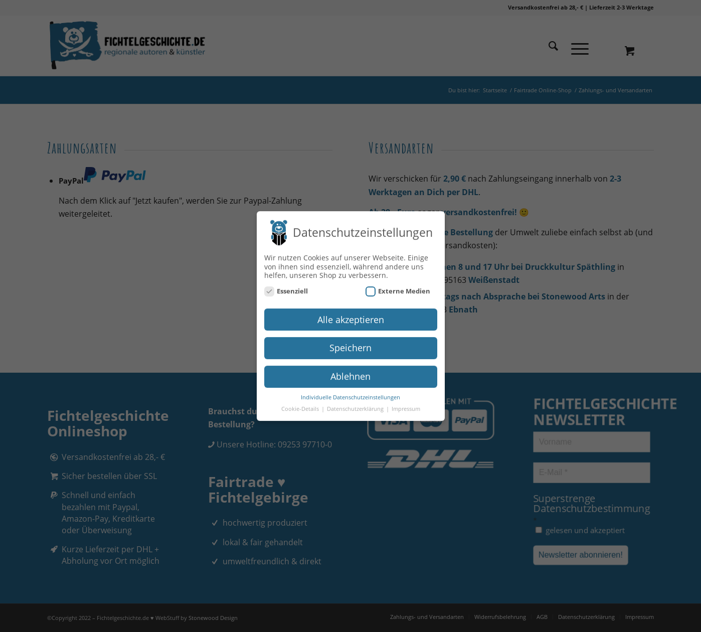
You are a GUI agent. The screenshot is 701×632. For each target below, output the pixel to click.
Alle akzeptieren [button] (350, 315)
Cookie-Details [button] (300, 404)
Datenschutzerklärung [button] (356, 404)
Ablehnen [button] (350, 372)
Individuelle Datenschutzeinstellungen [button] (350, 393)
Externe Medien (398, 286)
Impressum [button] (406, 404)
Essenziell (286, 286)
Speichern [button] (350, 344)
